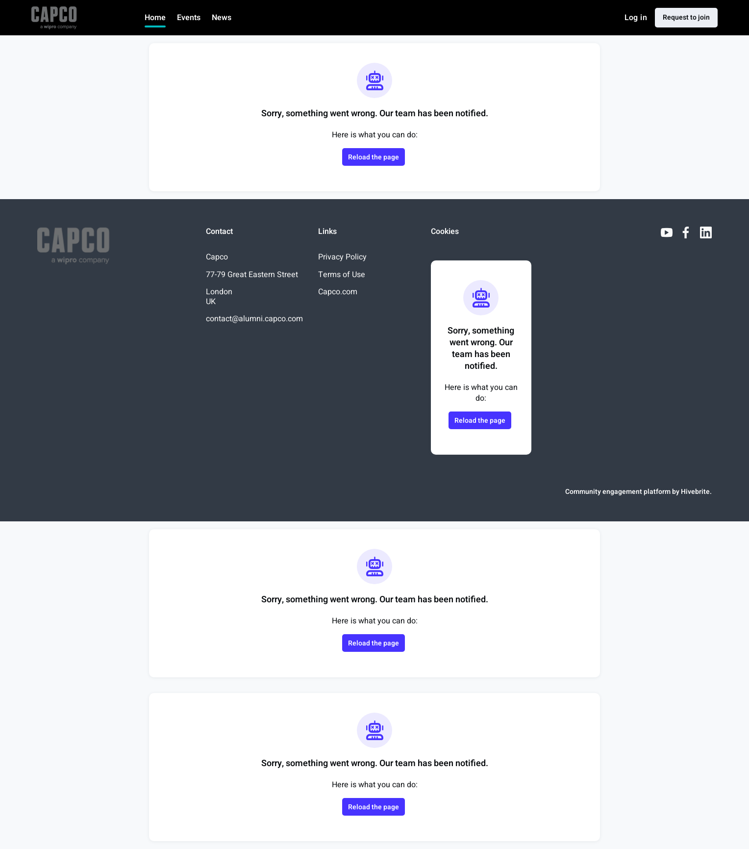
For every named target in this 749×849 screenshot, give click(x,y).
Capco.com (337, 292)
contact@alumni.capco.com (254, 319)
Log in (635, 18)
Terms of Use (341, 275)
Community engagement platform (618, 492)
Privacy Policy (342, 257)
